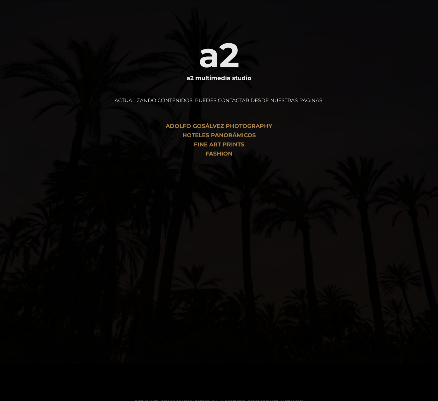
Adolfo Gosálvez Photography (219, 129)
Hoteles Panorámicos (219, 138)
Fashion (219, 157)
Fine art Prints (219, 148)
